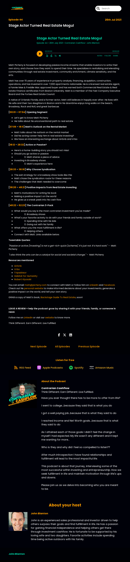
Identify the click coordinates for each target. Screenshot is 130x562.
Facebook (109, 285)
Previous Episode (89, 346)
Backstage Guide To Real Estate (58, 297)
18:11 (21, 126)
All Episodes (62, 346)
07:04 (21, 112)
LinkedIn (93, 285)
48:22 (13, 205)
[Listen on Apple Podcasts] (49, 369)
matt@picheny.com (35, 285)
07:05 (13, 126)
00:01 (13, 112)
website (49, 317)
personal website (33, 288)
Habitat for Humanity (25, 276)
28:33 (13, 169)
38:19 (22, 169)
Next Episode (38, 346)
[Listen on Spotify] (76, 369)
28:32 (21, 144)
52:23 (22, 205)
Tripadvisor (20, 272)
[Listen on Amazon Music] (103, 369)
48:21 (22, 187)
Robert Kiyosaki (22, 279)
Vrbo (17, 269)
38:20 (13, 187)
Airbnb (18, 266)
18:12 (12, 144)
